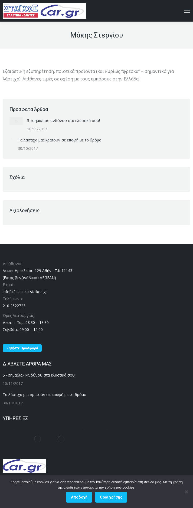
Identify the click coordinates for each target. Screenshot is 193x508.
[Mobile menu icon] (187, 11)
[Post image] (16, 121)
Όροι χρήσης (111, 497)
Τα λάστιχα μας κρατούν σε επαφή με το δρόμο (60, 140)
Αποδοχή (79, 497)
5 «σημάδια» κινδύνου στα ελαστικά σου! (63, 120)
